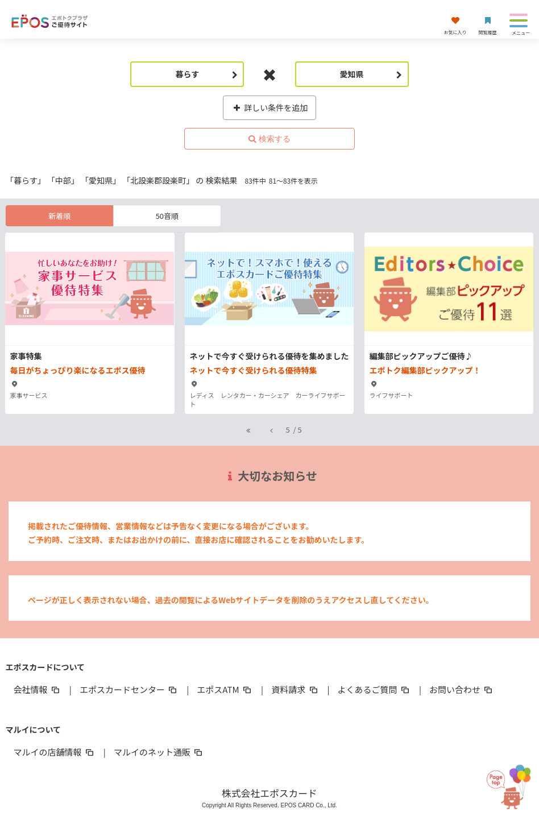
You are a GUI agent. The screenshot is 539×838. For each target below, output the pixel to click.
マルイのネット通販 (159, 752)
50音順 (167, 215)
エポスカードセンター (129, 689)
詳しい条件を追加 (269, 107)
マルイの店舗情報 (54, 752)
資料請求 (295, 689)
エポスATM (225, 689)
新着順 (59, 215)
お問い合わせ (461, 689)
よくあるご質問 (374, 689)
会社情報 (37, 689)
